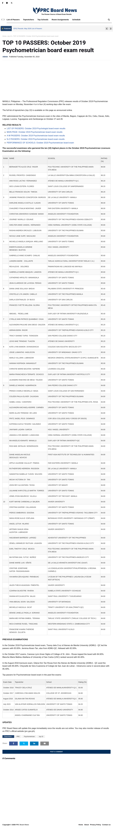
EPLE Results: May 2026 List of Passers (28, 28)
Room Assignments (60, 20)
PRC (18, 736)
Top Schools (42, 20)
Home (4, 36)
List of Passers (13, 20)
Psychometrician (29, 736)
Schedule (76, 20)
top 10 (10, 36)
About (86, 825)
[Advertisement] (56, 80)
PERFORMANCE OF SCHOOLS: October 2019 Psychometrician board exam (40, 143)
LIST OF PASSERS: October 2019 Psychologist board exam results (36, 128)
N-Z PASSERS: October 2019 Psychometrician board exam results (36, 139)
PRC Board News (22, 825)
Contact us (106, 825)
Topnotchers (28, 20)
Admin (5, 57)
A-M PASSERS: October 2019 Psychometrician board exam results (36, 136)
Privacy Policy (95, 825)
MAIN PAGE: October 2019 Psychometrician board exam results (34, 132)
